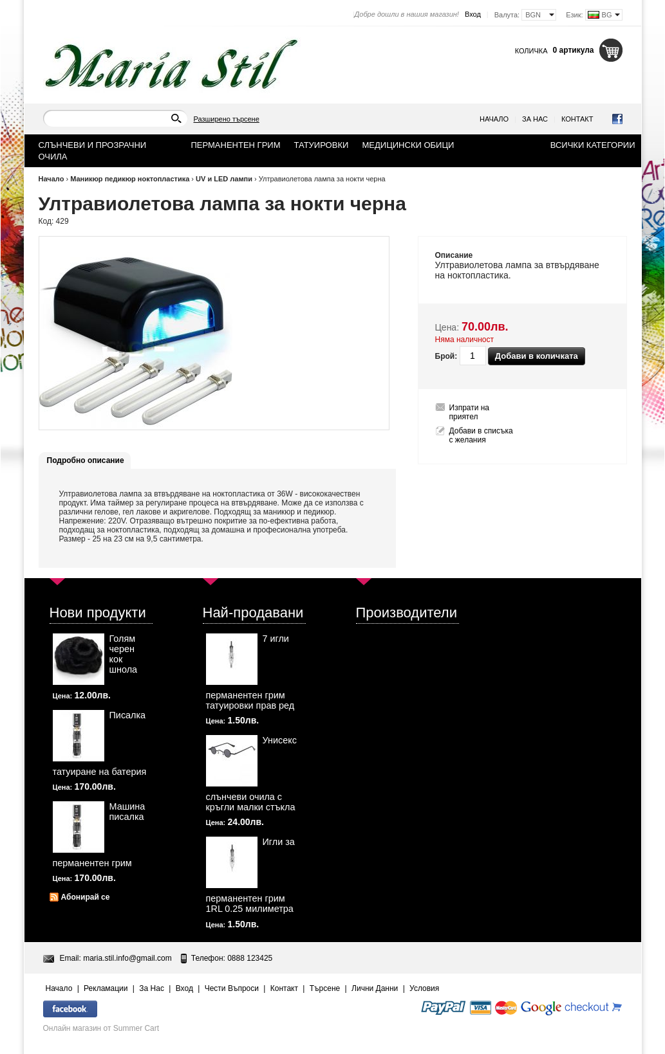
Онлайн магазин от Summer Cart (101, 1028)
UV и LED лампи (224, 179)
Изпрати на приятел (469, 412)
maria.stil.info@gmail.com (127, 958)
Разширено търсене (226, 119)
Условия (424, 988)
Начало (494, 119)
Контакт (577, 119)
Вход (473, 14)
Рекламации (105, 988)
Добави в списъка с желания (481, 435)
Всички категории (592, 145)
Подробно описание (85, 460)
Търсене (325, 988)
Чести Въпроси (232, 988)
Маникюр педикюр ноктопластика (129, 179)
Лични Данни (374, 988)
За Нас (535, 119)
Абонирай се (85, 897)
